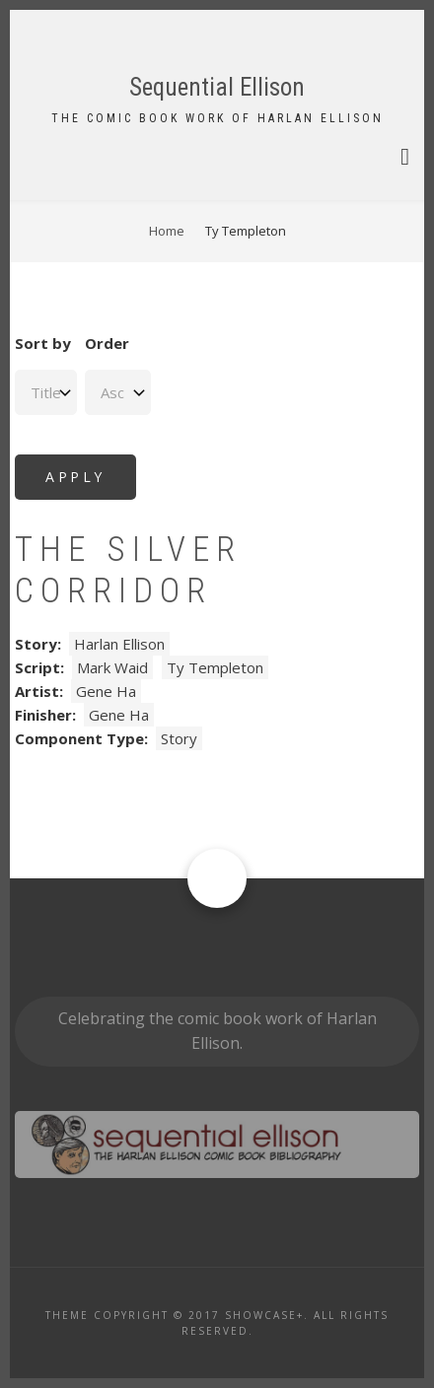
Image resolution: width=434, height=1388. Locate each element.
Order (107, 343)
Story (179, 738)
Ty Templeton (215, 667)
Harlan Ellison (119, 644)
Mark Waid (112, 667)
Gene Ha (106, 691)
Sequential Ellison (217, 87)
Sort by (43, 343)
